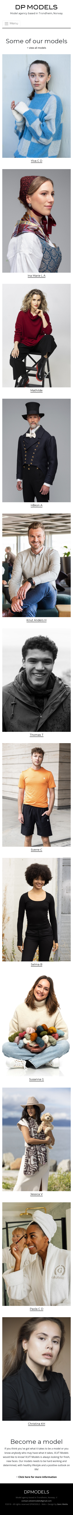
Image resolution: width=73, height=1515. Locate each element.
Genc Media (62, 1504)
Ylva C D (36, 161)
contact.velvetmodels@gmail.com (36, 1500)
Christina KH (36, 1423)
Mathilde (36, 390)
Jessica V (36, 1194)
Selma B (36, 964)
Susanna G (36, 1079)
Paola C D (36, 1309)
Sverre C (36, 849)
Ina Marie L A (36, 275)
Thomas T (36, 735)
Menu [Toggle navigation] (11, 23)
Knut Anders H (36, 620)
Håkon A (36, 505)
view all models (37, 47)
